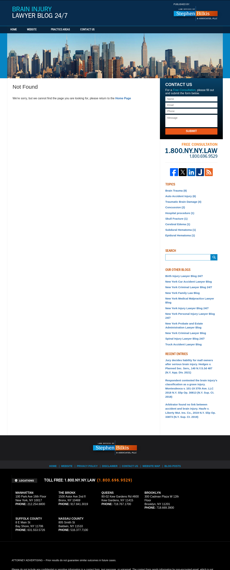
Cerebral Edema (176, 222)
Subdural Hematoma (179, 227)
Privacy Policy (88, 442)
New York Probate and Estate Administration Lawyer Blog (182, 312)
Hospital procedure (178, 211)
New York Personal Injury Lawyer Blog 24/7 (191, 304)
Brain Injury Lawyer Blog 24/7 (40, 13)
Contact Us (100, 29)
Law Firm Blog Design (201, 557)
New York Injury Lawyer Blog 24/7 (185, 299)
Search (214, 254)
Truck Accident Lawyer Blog (182, 329)
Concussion (174, 206)
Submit (191, 131)
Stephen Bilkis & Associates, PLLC (52, 557)
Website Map (153, 442)
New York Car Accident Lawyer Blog (186, 278)
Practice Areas (68, 29)
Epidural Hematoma (179, 232)
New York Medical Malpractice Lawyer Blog (191, 294)
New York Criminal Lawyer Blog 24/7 (187, 283)
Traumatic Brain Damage (182, 200)
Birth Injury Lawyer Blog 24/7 (182, 273)
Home (17, 29)
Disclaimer (111, 442)
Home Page (123, 98)
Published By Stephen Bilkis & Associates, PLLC (195, 12)
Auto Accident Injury (179, 195)
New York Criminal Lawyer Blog (184, 319)
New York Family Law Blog (181, 288)
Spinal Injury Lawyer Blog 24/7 (183, 324)
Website (40, 29)
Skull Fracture (175, 216)
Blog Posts (175, 442)
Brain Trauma (175, 190)
